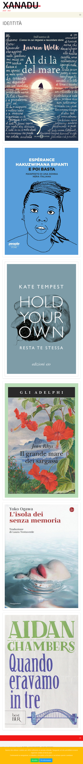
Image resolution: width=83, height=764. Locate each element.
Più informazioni (46, 760)
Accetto (34, 760)
